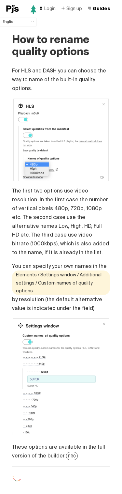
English (18, 21)
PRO (72, 455)
